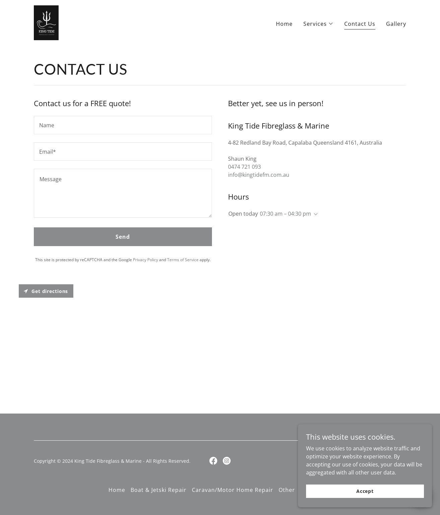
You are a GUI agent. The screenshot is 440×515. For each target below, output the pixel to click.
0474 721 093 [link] (244, 166)
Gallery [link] (396, 23)
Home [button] (116, 490)
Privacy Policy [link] (145, 260)
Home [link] (284, 23)
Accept (365, 500)
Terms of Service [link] (183, 260)
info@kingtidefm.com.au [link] (258, 174)
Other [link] (287, 490)
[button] (318, 24)
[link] (46, 22)
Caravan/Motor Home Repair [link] (232, 490)
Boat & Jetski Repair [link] (159, 490)
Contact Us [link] (359, 23)
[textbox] (123, 125)
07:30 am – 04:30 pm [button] (285, 213)
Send (123, 236)
